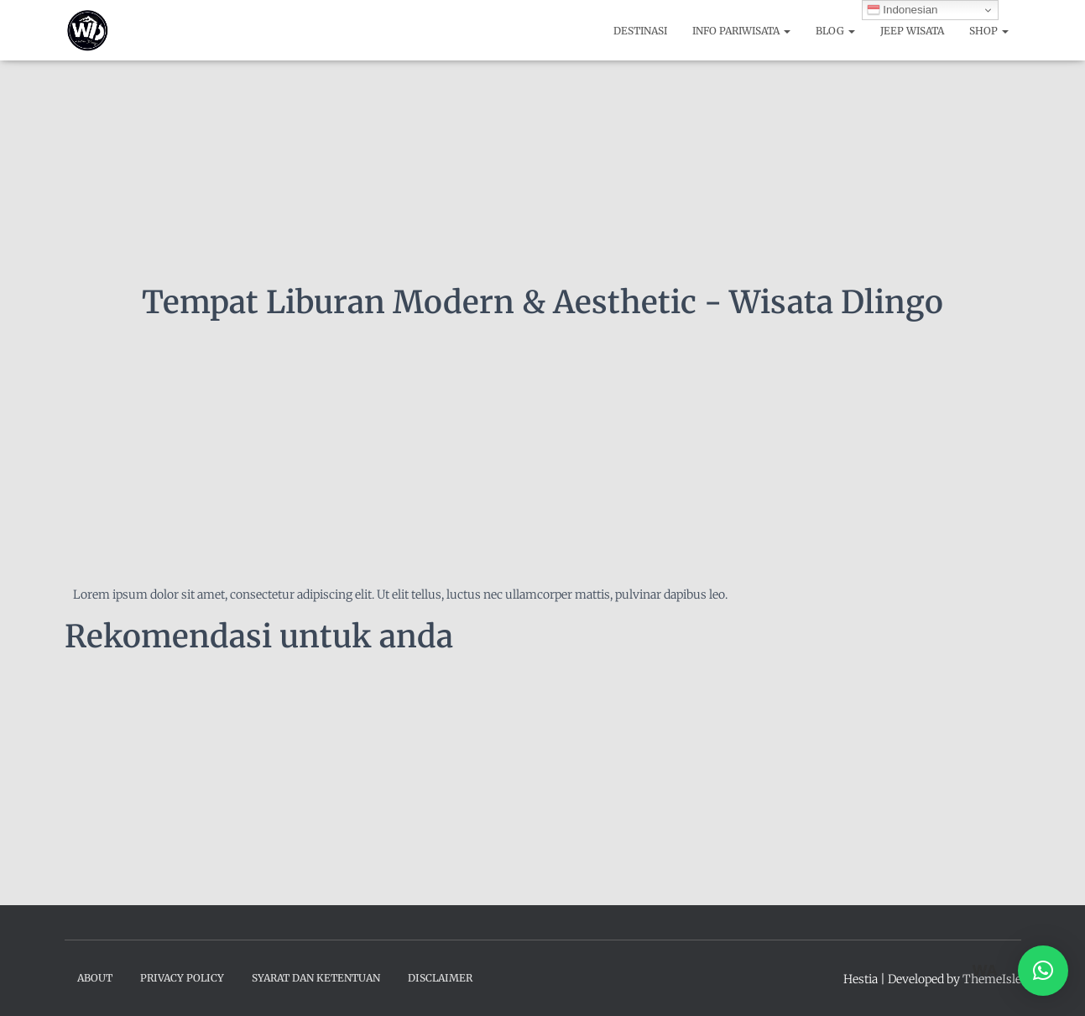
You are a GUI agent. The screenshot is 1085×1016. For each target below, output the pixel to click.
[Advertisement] (542, 778)
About (94, 977)
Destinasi (640, 30)
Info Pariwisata (741, 30)
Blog (835, 30)
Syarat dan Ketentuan (316, 977)
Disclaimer (440, 977)
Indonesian (902, 10)
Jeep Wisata (912, 30)
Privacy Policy (182, 977)
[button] (1043, 970)
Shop (989, 30)
